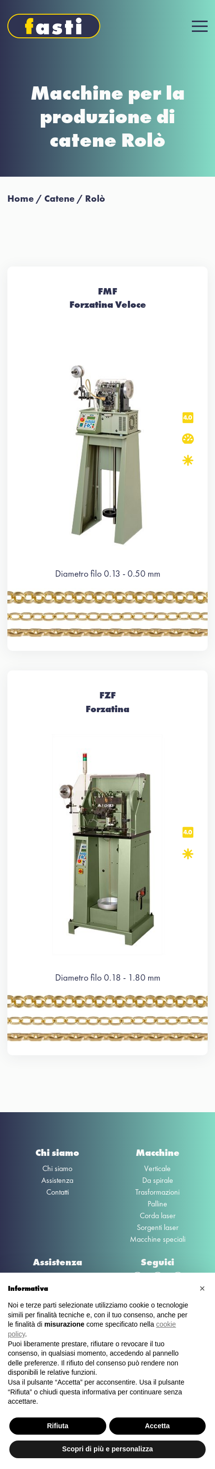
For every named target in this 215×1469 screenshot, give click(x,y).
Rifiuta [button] (57, 1426)
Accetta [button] (157, 1426)
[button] (202, 1288)
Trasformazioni (157, 1192)
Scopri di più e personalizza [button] (107, 1449)
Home (20, 198)
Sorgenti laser (158, 1227)
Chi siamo (57, 1168)
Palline (157, 1204)
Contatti (57, 1192)
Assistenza (57, 1180)
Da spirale (157, 1180)
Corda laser (158, 1215)
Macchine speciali (157, 1239)
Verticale (157, 1168)
